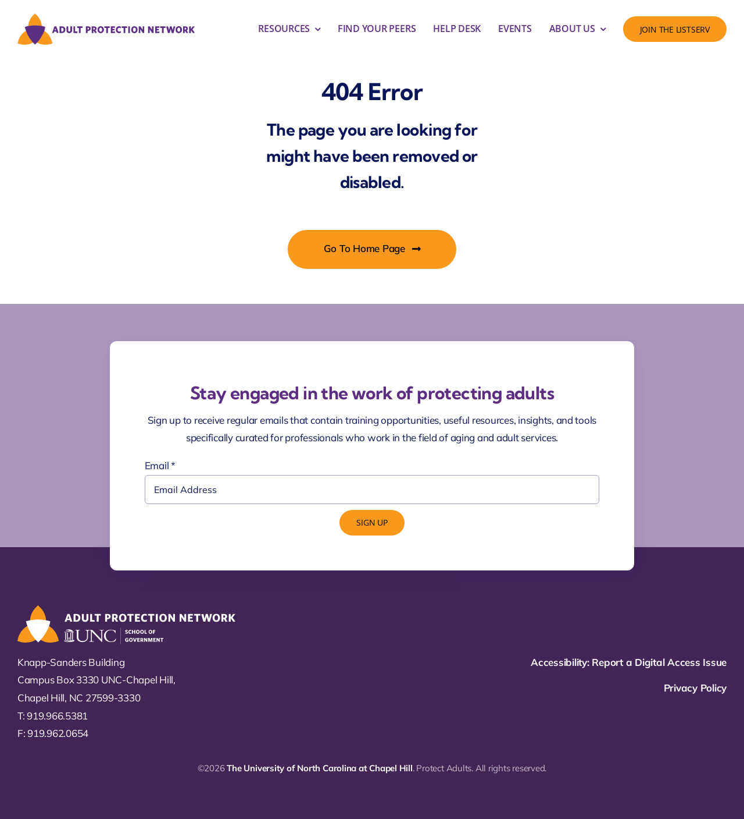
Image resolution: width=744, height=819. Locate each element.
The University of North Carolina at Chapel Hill (319, 768)
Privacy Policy (695, 688)
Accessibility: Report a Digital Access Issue (629, 662)
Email (160, 465)
